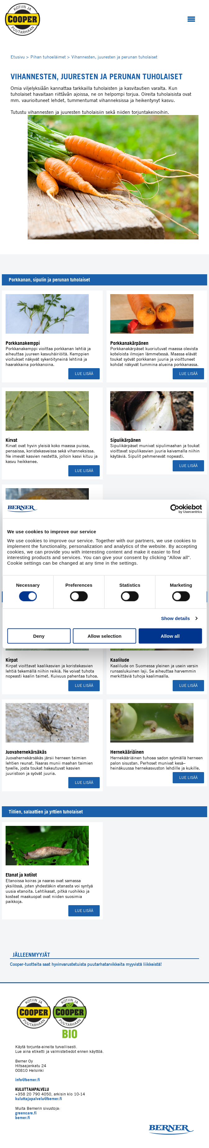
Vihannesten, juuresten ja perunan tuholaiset (114, 56)
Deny (39, 635)
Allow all (170, 635)
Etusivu (20, 56)
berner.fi (22, 1117)
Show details (175, 618)
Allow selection (104, 635)
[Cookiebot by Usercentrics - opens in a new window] (175, 509)
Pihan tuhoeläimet (50, 56)
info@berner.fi (27, 1079)
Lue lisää (84, 373)
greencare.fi (26, 1113)
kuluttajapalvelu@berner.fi (38, 1098)
